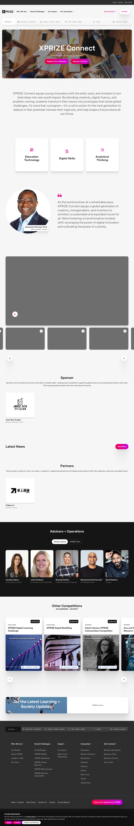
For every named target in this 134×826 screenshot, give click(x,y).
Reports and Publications (62, 764)
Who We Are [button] (23, 11)
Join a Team (108, 771)
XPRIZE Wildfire (40, 763)
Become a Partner (111, 767)
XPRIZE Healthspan (42, 767)
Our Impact (62, 759)
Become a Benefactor (112, 759)
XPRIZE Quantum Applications (41, 783)
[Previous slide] (10, 688)
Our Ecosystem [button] (67, 11)
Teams (83, 788)
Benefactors (85, 767)
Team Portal (128, 2)
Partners (84, 775)
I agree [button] (8, 822)
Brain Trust (85, 784)
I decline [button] (17, 822)
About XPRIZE (16, 763)
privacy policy (30, 816)
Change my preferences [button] (31, 822)
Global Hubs (85, 792)
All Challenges (40, 759)
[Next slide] (124, 688)
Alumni (83, 780)
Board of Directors (88, 763)
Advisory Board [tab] (60, 508)
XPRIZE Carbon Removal (40, 772)
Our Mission (15, 759)
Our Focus (15, 771)
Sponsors (84, 771)
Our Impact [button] (53, 11)
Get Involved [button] (110, 11)
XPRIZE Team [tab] (75, 508)
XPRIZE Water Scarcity (43, 778)
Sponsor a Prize (110, 763)
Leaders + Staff (17, 767)
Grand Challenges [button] (38, 11)
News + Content (118, 2)
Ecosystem (85, 759)
